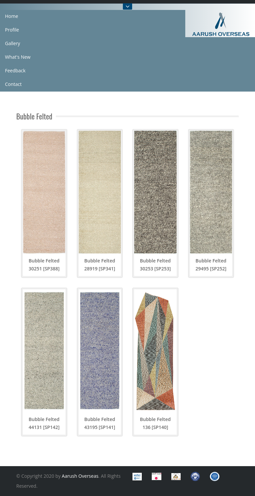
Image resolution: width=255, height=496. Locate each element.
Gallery (12, 43)
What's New (18, 57)
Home (11, 16)
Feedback (15, 70)
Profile (12, 30)
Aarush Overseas (80, 476)
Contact (13, 84)
